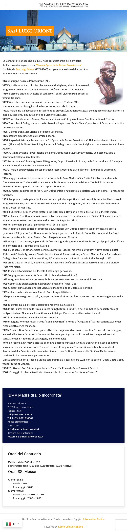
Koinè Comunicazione (70, 526)
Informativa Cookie (94, 519)
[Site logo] (63, 4)
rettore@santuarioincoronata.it (25, 436)
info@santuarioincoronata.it (23, 429)
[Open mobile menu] (4, 5)
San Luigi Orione (25, 69)
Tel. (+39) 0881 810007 (20, 418)
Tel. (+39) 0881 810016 (20, 414)
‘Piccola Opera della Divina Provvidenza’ (59, 65)
